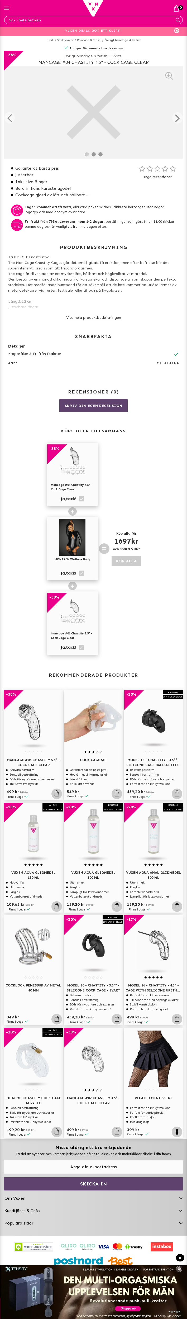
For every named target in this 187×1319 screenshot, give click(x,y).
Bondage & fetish (88, 40)
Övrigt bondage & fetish (123, 40)
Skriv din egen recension (93, 406)
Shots (116, 56)
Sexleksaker (65, 40)
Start (50, 40)
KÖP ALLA (126, 560)
